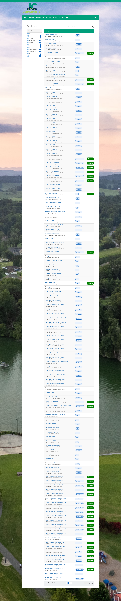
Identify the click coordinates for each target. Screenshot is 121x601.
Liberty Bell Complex (51, 283)
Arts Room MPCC (50, 432)
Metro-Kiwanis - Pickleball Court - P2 (56, 503)
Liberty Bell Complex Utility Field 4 (55, 379)
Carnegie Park (50, 35)
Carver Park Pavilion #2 (52, 79)
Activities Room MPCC (52, 415)
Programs (31, 17)
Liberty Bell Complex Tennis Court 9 (55, 353)
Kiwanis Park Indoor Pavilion (53, 247)
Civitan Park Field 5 (51, 141)
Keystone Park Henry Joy (52, 225)
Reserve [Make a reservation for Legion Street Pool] (90, 279)
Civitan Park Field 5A (51, 145)
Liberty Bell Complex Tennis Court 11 (56, 309)
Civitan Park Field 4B (51, 136)
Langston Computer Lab (52, 265)
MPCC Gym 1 (49, 450)
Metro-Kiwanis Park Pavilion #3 (54, 481)
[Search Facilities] (92, 22)
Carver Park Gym (50, 66)
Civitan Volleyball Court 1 (53, 180)
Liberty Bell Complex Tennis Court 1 (55, 300)
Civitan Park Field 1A (51, 92)
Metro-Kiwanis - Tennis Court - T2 (55, 542)
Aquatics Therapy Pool (52, 428)
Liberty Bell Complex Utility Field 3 (55, 375)
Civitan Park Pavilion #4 (52, 167)
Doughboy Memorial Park (53, 441)
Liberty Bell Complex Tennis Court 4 (55, 331)
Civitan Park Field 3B (51, 123)
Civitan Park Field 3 (51, 114)
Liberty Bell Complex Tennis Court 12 (56, 314)
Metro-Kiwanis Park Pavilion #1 (54, 472)
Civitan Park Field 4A (51, 132)
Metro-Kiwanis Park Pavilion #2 (54, 476)
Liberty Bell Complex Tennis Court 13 (56, 318)
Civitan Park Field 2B (51, 110)
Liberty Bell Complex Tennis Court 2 (55, 322)
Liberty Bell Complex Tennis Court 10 (56, 305)
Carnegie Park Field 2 (51, 44)
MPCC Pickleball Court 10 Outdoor (54, 569)
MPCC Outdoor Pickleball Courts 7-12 (55, 560)
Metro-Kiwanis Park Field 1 (53, 463)
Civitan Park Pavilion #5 (52, 171)
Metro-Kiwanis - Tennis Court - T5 (55, 556)
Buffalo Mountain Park (51, 31)
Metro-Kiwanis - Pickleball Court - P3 (56, 507)
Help (67, 17)
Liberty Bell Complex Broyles (53, 287)
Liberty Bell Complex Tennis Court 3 (55, 327)
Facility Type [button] (34, 27)
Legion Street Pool (50, 278)
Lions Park (49, 384)
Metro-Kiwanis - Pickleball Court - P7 (56, 525)
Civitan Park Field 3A (51, 119)
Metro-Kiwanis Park (51, 459)
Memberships (40, 17)
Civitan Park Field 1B (51, 97)
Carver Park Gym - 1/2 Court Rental (55, 70)
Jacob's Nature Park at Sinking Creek (55, 207)
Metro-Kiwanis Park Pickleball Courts (56, 494)
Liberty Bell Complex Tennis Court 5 (55, 336)
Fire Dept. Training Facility (52, 194)
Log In (95, 17)
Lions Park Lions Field (51, 393)
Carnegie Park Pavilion (52, 48)
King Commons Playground (52, 230)
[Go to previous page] (67, 579)
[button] (34, 30)
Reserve (90, 49)
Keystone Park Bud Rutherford (54, 221)
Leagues (54, 17)
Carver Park (49, 53)
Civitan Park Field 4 (51, 128)
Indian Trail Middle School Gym (53, 203)
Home (25, 17)
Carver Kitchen (50, 62)
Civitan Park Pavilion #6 (52, 176)
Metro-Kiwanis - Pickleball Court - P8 (56, 529)
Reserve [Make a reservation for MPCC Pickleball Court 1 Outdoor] (90, 565)
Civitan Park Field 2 (51, 101)
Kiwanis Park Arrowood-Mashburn (55, 239)
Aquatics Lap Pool (51, 419)
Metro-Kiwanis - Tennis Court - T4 (55, 551)
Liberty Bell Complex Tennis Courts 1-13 (57, 357)
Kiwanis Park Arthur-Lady (53, 243)
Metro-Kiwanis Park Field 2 (53, 468)
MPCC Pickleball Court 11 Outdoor (54, 574)
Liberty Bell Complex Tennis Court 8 (55, 349)
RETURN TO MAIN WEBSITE (29, 1)
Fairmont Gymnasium (51, 189)
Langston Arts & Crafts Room (54, 256)
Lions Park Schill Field (51, 406)
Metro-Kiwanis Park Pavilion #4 (54, 485)
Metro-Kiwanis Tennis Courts (54, 534)
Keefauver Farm (49, 212)
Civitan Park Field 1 (51, 88)
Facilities (48, 17)
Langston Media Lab (51, 274)
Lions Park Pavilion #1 (52, 397)
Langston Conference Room (53, 269)
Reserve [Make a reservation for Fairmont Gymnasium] (90, 190)
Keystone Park (50, 216)
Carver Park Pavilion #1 (52, 75)
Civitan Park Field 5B (51, 150)
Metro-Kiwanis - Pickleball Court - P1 (56, 498)
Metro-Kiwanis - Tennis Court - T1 (55, 538)
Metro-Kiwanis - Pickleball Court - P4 (56, 512)
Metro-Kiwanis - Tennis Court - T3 (55, 547)
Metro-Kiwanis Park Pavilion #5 (54, 490)
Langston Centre (50, 252)
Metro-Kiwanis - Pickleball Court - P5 (56, 516)
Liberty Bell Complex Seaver (53, 296)
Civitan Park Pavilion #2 (52, 158)
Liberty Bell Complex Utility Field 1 (55, 366)
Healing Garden (50, 445)
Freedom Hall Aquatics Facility (53, 198)
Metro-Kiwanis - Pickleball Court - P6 (56, 520)
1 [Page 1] (68, 579)
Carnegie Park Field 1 (51, 40)
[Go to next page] (71, 579)
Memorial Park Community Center (55, 410)
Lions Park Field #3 (51, 388)
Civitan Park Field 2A (51, 106)
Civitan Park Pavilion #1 (52, 154)
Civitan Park (49, 84)
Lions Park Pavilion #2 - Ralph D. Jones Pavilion (58, 401)
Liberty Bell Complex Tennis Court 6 (55, 340)
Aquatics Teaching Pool (52, 424)
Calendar (61, 17)
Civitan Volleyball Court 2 (53, 185)
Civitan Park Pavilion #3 (52, 163)
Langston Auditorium (52, 261)
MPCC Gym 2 (49, 454)
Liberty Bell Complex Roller (53, 292)
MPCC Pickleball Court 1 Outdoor (54, 565)
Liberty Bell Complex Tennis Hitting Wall (57, 362)
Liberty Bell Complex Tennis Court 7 (55, 344)
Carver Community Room (53, 57)
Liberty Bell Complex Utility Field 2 (55, 371)
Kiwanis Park (49, 234)
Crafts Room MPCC (51, 437)
